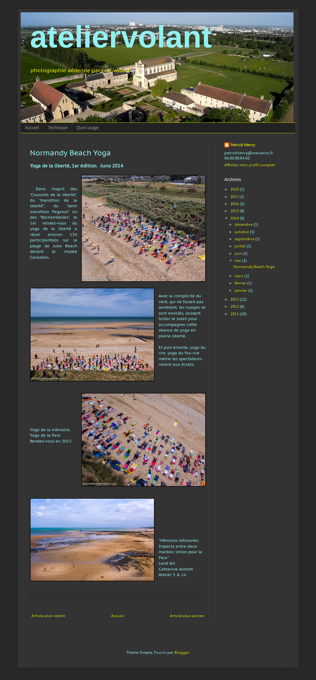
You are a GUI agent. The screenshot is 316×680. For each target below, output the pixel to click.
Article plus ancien (187, 615)
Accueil (32, 127)
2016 (235, 203)
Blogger (181, 652)
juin (239, 253)
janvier (241, 290)
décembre (244, 224)
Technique (58, 127)
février (241, 283)
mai (238, 260)
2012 (235, 306)
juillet (241, 246)
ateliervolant (121, 36)
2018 (235, 189)
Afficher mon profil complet (249, 165)
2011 (235, 313)
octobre (242, 231)
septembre (245, 239)
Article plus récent (48, 615)
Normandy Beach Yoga (254, 266)
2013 (235, 299)
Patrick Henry (243, 144)
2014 (235, 218)
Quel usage (88, 127)
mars (239, 276)
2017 (234, 196)
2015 (235, 210)
